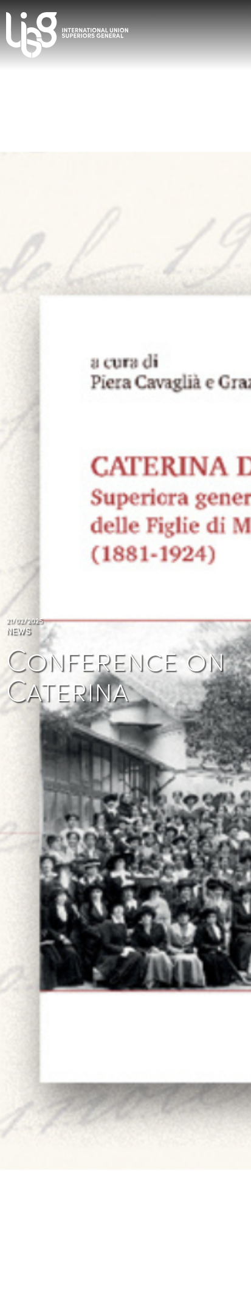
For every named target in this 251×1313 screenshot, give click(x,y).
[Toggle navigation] (239, 30)
